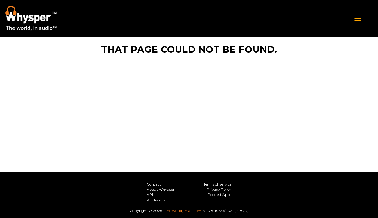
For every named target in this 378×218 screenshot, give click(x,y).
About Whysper (160, 189)
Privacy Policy (219, 189)
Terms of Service (217, 184)
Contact (154, 184)
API (150, 194)
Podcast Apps (219, 194)
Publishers (156, 200)
